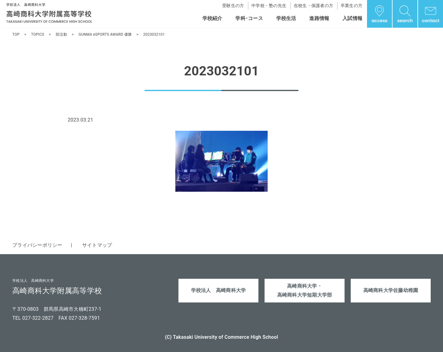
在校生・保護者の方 (313, 5)
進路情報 (319, 18)
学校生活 (286, 18)
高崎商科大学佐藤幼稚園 (390, 291)
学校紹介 (212, 18)
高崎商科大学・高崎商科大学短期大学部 (304, 290)
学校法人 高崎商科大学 (218, 291)
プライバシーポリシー (37, 245)
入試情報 (352, 18)
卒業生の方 (351, 5)
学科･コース (249, 18)
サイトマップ (97, 245)
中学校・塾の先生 (268, 5)
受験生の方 (233, 5)
